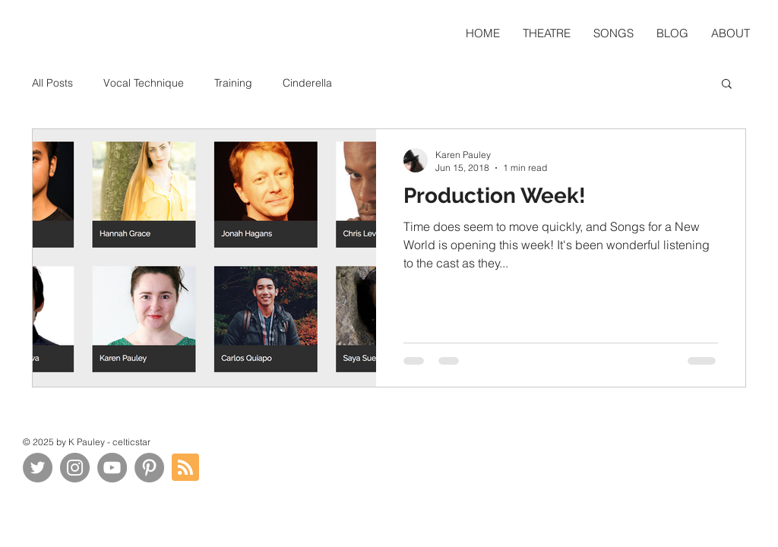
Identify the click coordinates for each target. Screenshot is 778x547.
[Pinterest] (149, 467)
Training (233, 83)
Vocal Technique (143, 83)
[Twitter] (37, 467)
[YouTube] (112, 467)
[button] (726, 85)
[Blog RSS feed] (185, 468)
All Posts (52, 83)
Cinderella (307, 83)
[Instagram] (75, 467)
